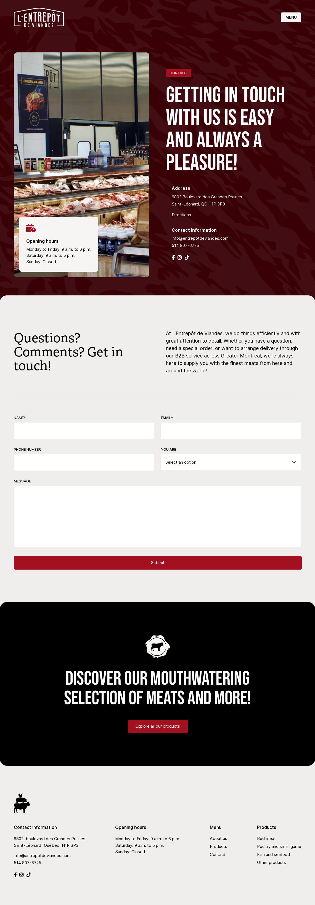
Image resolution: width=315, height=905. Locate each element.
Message (22, 481)
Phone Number (27, 449)
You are (168, 449)
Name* (20, 417)
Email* (167, 417)
